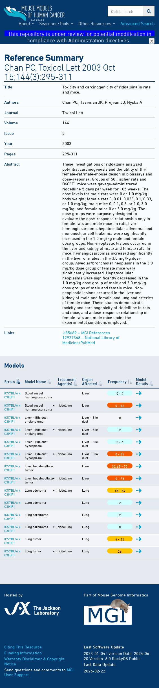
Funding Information (23, 652)
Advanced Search (137, 23)
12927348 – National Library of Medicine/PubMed (91, 340)
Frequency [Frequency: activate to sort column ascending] (117, 381)
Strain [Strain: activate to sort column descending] (9, 381)
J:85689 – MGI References (86, 332)
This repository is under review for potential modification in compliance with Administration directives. (81, 33)
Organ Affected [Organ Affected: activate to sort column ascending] (90, 381)
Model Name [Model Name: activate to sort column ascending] (35, 381)
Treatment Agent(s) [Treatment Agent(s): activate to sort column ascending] (66, 381)
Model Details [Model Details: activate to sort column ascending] (142, 381)
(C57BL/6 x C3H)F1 (12, 395)
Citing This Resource (23, 646)
